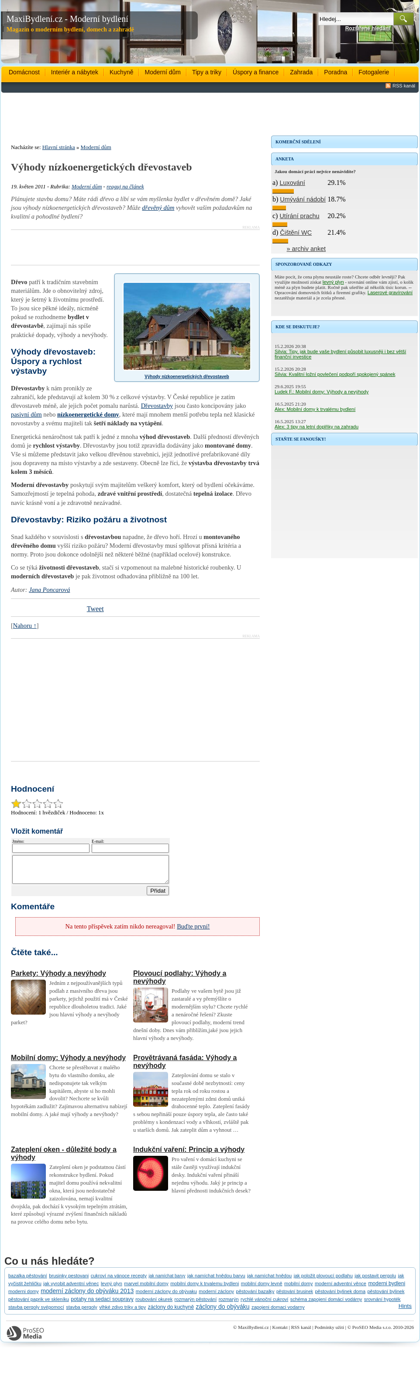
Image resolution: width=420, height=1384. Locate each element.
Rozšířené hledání (367, 28)
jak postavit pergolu (375, 1280)
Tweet (95, 608)
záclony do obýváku (223, 1311)
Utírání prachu (299, 215)
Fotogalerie (373, 72)
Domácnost (24, 72)
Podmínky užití (329, 1332)
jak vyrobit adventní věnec (71, 1288)
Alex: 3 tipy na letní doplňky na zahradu (316, 426)
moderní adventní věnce (340, 1288)
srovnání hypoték (382, 1304)
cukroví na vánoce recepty (119, 1280)
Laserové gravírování (390, 292)
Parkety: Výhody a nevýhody (58, 978)
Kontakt (279, 1332)
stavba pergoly (81, 1312)
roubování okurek (153, 1304)
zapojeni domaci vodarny (278, 1312)
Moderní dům (162, 72)
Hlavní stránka (58, 147)
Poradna (335, 72)
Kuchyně (121, 72)
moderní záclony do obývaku (166, 1296)
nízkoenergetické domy (88, 414)
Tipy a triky (206, 72)
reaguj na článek (125, 187)
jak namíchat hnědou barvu (216, 1280)
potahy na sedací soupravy (102, 1304)
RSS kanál (403, 85)
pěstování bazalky (255, 1296)
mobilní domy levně (261, 1288)
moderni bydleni (386, 1289)
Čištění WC (296, 232)
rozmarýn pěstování (196, 1304)
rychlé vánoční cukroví (264, 1304)
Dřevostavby (157, 405)
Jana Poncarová (49, 589)
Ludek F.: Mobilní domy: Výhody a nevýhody (321, 391)
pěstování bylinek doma (340, 1296)
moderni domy (23, 1296)
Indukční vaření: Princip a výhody (188, 1154)
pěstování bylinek (385, 1296)
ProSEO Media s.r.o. (372, 1332)
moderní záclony (216, 1296)
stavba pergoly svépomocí (36, 1312)
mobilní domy (298, 1288)
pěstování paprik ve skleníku (38, 1304)
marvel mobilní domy (146, 1288)
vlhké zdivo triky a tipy (122, 1312)
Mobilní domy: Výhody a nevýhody (68, 1063)
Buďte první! (193, 931)
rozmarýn (229, 1304)
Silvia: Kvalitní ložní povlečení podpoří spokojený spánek (335, 374)
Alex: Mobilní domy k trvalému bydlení (315, 409)
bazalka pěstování (27, 1280)
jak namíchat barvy (167, 1281)
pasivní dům (26, 414)
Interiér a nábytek (74, 72)
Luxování (292, 182)
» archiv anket (306, 248)
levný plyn (333, 282)
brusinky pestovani (69, 1280)
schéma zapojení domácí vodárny (326, 1304)
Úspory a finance (256, 72)
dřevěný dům (158, 207)
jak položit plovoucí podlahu (323, 1280)
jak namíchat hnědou (269, 1280)
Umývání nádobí (303, 199)
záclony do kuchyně (171, 1312)
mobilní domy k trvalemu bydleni (204, 1288)
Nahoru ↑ (25, 625)
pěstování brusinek (294, 1296)
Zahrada (301, 72)
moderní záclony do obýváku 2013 (87, 1296)
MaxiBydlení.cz (253, 1332)
